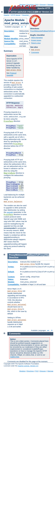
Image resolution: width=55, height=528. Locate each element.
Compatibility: (10, 44)
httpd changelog (37, 38)
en (22, 27)
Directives (30, 5)
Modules (22, 5)
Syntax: (11, 267)
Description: (9, 31)
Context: (11, 277)
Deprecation (11, 56)
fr (26, 27)
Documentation (27, 15)
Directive (13, 257)
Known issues (36, 40)
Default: (11, 272)
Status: (7, 36)
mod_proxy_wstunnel (16, 305)
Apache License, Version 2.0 (28, 366)
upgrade (10, 212)
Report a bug (36, 43)
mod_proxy (16, 83)
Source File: (9, 41)
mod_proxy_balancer (13, 202)
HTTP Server (15, 15)
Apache (6, 15)
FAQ (36, 5)
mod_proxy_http (13, 70)
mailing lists (14, 357)
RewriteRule (9, 173)
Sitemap (50, 5)
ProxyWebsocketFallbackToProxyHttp (29, 255)
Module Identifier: (11, 39)
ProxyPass (8, 121)
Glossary (43, 5)
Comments (35, 52)
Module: (11, 282)
